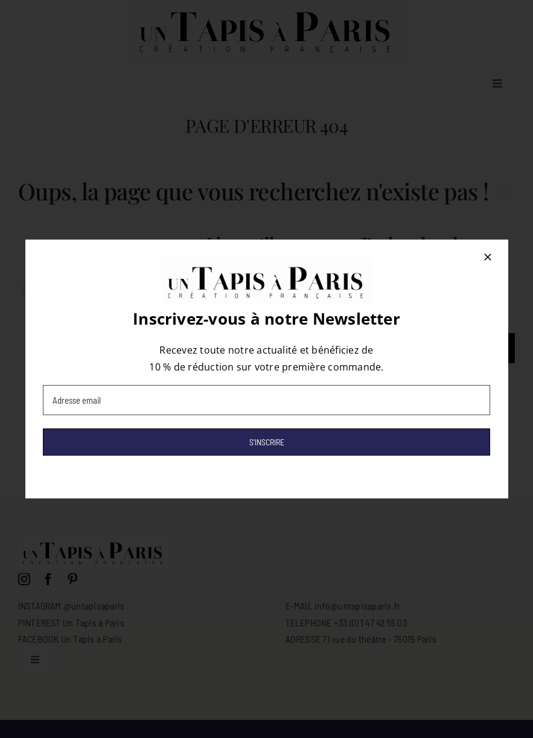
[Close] (487, 257)
